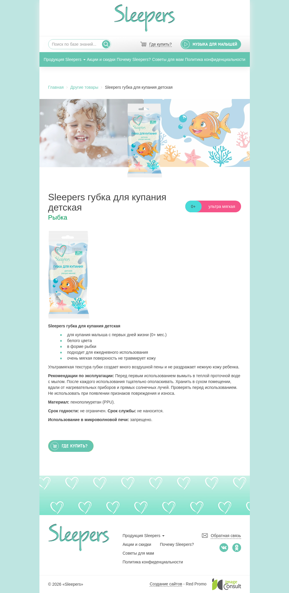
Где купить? (160, 44)
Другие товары (84, 87)
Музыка (215, 44)
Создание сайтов (166, 584)
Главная (56, 87)
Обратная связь (226, 536)
